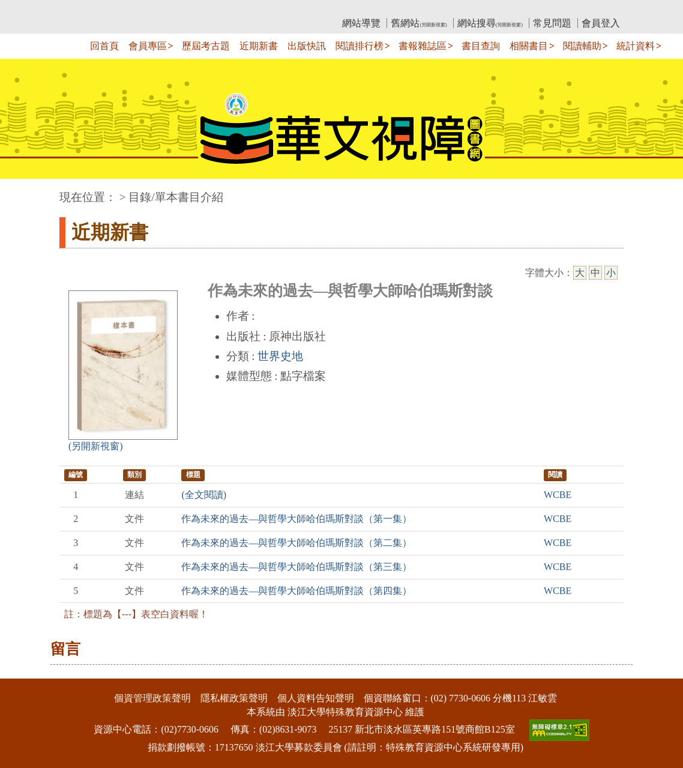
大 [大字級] (580, 273)
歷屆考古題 (206, 46)
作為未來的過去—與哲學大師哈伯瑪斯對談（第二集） (296, 543)
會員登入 (601, 23)
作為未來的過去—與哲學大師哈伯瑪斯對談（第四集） (296, 591)
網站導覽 (361, 23)
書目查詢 (481, 46)
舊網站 (419, 23)
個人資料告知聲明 (315, 698)
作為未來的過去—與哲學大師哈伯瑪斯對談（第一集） (296, 519)
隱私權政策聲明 (234, 698)
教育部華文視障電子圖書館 (165, 9)
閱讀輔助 (582, 46)
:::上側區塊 (82, 9)
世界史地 (280, 356)
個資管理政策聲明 (152, 698)
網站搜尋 (490, 23)
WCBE (557, 495)
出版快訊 (306, 46)
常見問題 (552, 23)
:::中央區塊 (23, 191)
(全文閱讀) (203, 495)
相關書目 (529, 46)
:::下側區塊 (23, 671)
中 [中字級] (595, 273)
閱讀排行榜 (359, 46)
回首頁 (104, 46)
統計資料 (635, 46)
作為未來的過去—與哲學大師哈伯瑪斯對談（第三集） (296, 567)
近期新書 (258, 46)
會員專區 (147, 46)
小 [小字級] (611, 273)
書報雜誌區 (423, 46)
